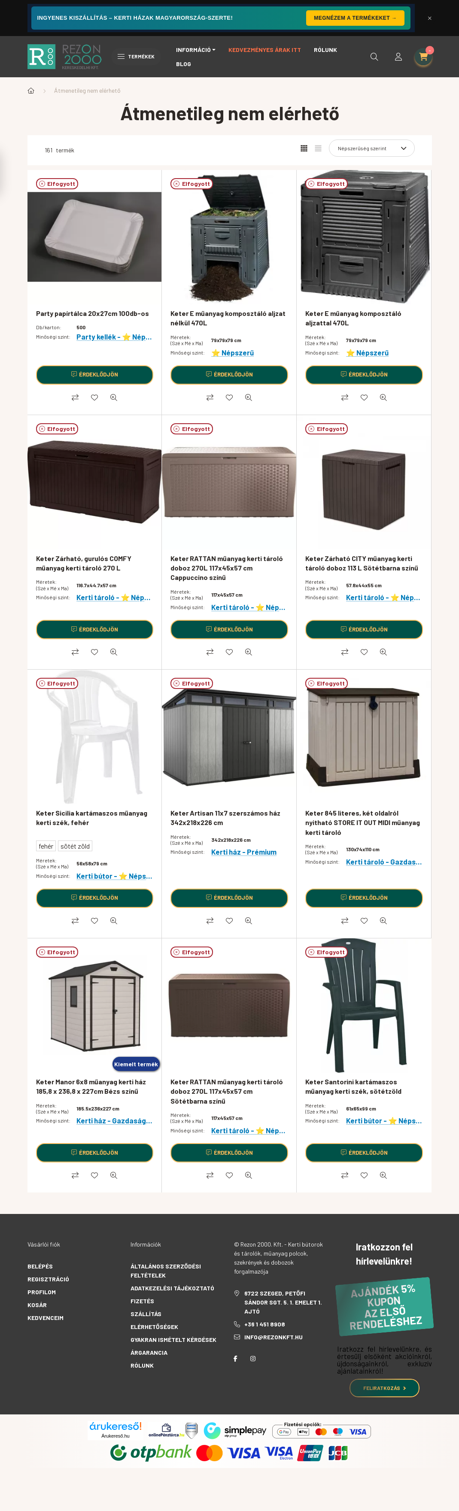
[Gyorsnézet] (113, 397)
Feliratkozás (384, 1388)
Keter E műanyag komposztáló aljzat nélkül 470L (228, 318)
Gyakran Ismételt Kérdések (173, 1339)
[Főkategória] (30, 90)
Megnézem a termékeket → (355, 18)
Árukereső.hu (115, 1435)
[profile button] (398, 56)
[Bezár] (429, 18)
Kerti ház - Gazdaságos (115, 1120)
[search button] (374, 56)
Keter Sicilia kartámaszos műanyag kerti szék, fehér (91, 817)
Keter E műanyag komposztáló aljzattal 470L (353, 318)
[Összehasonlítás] (75, 397)
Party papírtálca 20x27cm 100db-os (92, 313)
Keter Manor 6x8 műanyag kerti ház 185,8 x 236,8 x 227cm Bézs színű (91, 1086)
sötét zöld (75, 846)
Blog (183, 63)
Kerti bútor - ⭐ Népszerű (118, 875)
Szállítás (146, 1313)
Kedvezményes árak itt (264, 49)
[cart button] (423, 56)
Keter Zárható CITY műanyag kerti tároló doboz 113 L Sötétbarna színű (361, 563)
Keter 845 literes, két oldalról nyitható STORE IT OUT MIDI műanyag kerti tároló (362, 822)
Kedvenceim (45, 1317)
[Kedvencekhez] (94, 397)
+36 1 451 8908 (264, 1324)
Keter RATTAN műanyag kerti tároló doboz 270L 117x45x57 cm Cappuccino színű (226, 568)
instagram (252, 1358)
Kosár (37, 1304)
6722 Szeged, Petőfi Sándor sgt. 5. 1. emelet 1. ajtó (283, 1302)
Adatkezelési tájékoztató (172, 1288)
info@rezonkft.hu (273, 1337)
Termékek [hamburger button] (136, 56)
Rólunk (325, 49)
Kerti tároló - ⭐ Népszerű (119, 597)
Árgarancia (149, 1352)
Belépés (40, 1266)
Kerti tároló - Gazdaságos (389, 861)
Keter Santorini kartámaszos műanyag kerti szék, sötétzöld (353, 1086)
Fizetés (142, 1301)
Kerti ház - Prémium (244, 851)
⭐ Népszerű (232, 352)
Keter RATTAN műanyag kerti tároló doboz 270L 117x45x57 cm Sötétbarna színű (226, 1091)
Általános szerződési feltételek (166, 1270)
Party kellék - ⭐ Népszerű (120, 336)
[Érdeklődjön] (95, 375)
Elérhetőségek (154, 1326)
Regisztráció (48, 1279)
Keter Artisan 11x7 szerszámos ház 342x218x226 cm (225, 817)
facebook (235, 1358)
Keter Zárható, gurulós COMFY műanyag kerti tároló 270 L (83, 563)
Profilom (41, 1292)
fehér (46, 846)
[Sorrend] (372, 148)
